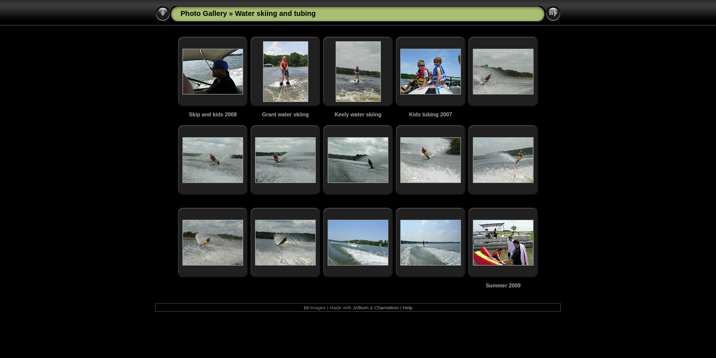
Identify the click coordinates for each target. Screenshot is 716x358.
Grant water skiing (285, 114)
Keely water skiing (358, 114)
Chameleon (386, 307)
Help (408, 307)
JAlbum (360, 307)
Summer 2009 (503, 285)
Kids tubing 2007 (430, 114)
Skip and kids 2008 (213, 114)
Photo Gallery (203, 13)
